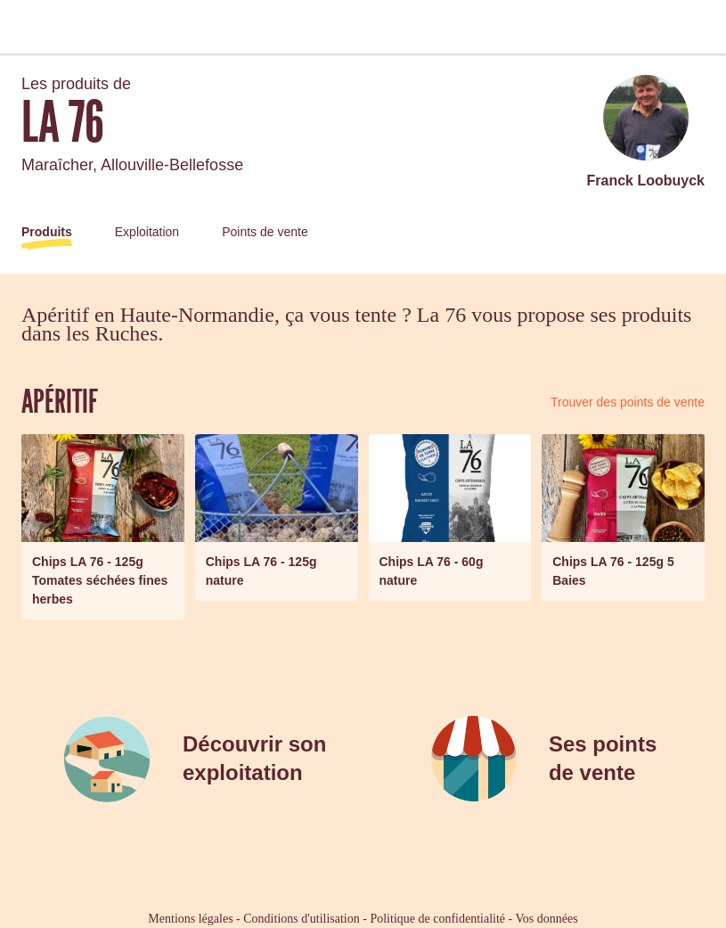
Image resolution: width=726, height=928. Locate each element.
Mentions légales (190, 918)
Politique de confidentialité (437, 918)
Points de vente (265, 232)
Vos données (547, 918)
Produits (46, 232)
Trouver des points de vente (628, 402)
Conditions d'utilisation (301, 918)
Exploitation (147, 232)
